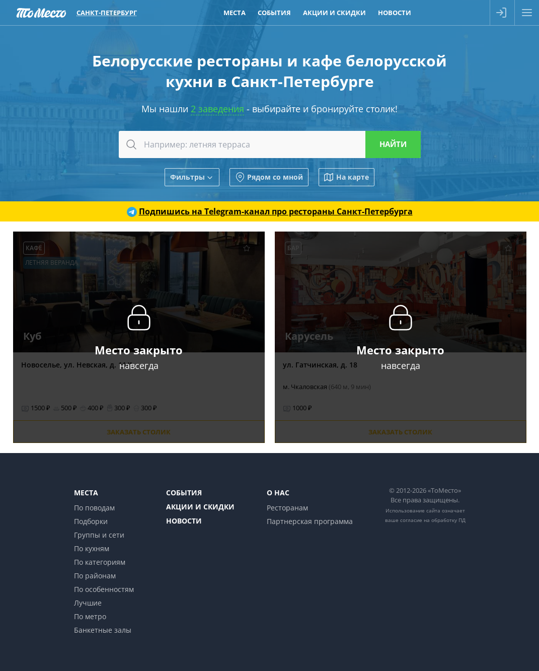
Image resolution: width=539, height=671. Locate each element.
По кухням (91, 548)
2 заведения (217, 109)
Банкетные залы (102, 630)
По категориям (99, 562)
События (184, 492)
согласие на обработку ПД (433, 520)
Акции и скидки (200, 506)
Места (86, 492)
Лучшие (88, 603)
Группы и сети (99, 535)
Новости (184, 521)
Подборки (91, 521)
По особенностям (104, 589)
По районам (95, 575)
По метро (90, 616)
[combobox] (270, 144)
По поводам (94, 507)
